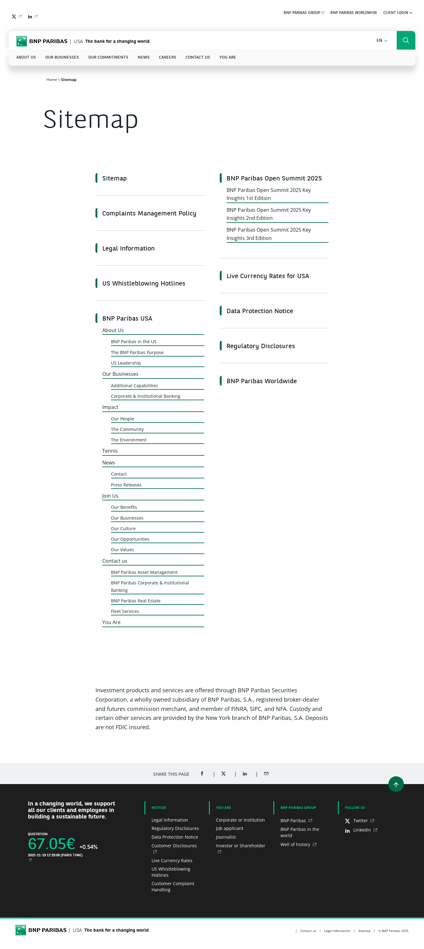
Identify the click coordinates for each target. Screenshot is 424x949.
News (144, 57)
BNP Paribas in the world (299, 832)
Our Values (122, 549)
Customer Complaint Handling (173, 886)
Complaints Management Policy (149, 214)
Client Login (397, 13)
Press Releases (126, 485)
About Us (26, 57)
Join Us (110, 495)
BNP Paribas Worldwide (353, 13)
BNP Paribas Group (302, 13)
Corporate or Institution (240, 820)
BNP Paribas (293, 820)
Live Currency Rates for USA (268, 276)
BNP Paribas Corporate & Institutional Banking (150, 586)
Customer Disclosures (174, 846)
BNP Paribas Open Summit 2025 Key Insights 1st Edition (269, 194)
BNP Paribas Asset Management (144, 572)
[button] (382, 40)
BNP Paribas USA (127, 319)
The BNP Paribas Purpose (137, 352)
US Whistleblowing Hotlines (143, 284)
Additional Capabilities (134, 385)
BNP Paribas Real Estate (136, 601)
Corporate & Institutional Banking (145, 396)
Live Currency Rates (172, 860)
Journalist (226, 837)
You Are (227, 57)
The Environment (129, 440)
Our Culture (123, 528)
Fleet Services (125, 611)
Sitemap (114, 179)
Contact (119, 474)
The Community (127, 429)
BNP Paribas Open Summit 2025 (274, 179)
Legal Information (128, 249)
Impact (110, 407)
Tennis (110, 450)
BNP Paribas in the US (134, 341)
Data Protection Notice (260, 311)
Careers (167, 57)
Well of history (295, 844)
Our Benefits (124, 507)
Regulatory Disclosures (261, 347)
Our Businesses (62, 57)
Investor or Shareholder (240, 846)
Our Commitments (108, 57)
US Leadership (126, 363)
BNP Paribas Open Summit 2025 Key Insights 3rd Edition (269, 234)
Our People (122, 419)
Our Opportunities (130, 539)
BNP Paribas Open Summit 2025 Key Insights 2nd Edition (269, 214)
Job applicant (229, 828)
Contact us (198, 57)
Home (51, 79)
